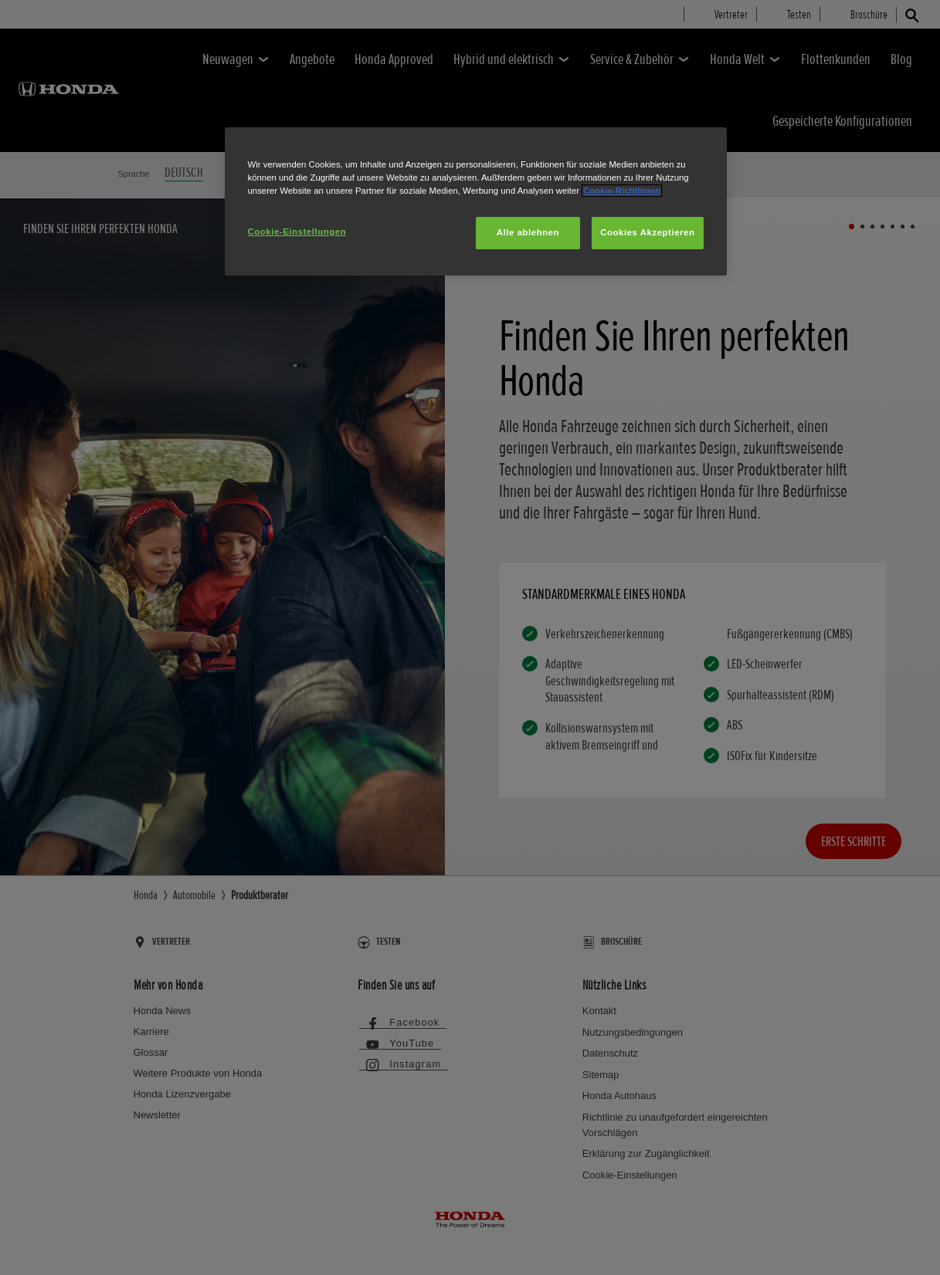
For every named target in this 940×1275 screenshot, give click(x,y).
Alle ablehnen (528, 232)
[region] (476, 201)
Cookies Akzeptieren (647, 232)
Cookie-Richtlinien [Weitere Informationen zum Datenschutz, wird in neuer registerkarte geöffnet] (621, 190)
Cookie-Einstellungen (297, 231)
